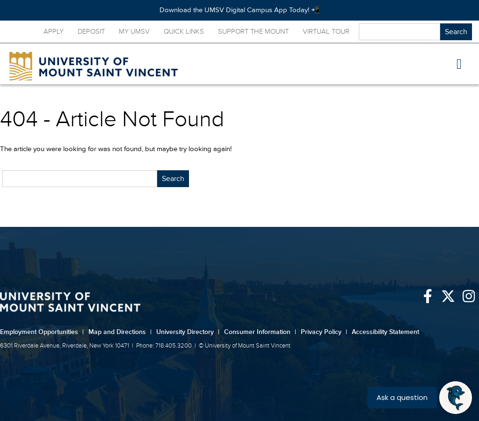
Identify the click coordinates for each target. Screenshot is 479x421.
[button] (459, 64)
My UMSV (134, 31)
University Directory (187, 332)
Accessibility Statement (385, 332)
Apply (54, 31)
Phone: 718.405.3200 (164, 345)
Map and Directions (120, 332)
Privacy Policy (324, 332)
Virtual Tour (326, 31)
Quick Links (184, 31)
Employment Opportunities (42, 332)
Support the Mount (253, 31)
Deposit (91, 31)
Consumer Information (260, 332)
